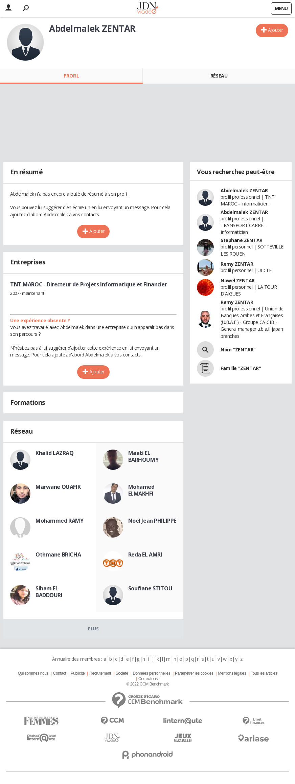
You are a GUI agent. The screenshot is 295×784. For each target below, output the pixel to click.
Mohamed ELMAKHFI (141, 490)
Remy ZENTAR (237, 264)
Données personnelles (151, 673)
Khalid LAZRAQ (55, 453)
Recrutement (100, 673)
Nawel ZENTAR (238, 280)
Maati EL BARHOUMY (143, 456)
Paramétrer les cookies (194, 673)
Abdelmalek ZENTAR (244, 190)
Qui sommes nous (33, 673)
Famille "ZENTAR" (241, 368)
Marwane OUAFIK (58, 487)
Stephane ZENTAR (242, 240)
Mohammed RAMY (60, 520)
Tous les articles (264, 673)
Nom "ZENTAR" (238, 349)
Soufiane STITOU (150, 588)
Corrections (148, 678)
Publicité (78, 673)
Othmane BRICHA (58, 554)
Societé (122, 673)
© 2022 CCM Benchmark (147, 684)
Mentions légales (232, 673)
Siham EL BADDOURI (49, 592)
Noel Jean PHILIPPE (152, 520)
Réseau (218, 75)
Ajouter (275, 30)
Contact (59, 673)
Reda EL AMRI (145, 554)
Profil (71, 75)
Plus (93, 629)
